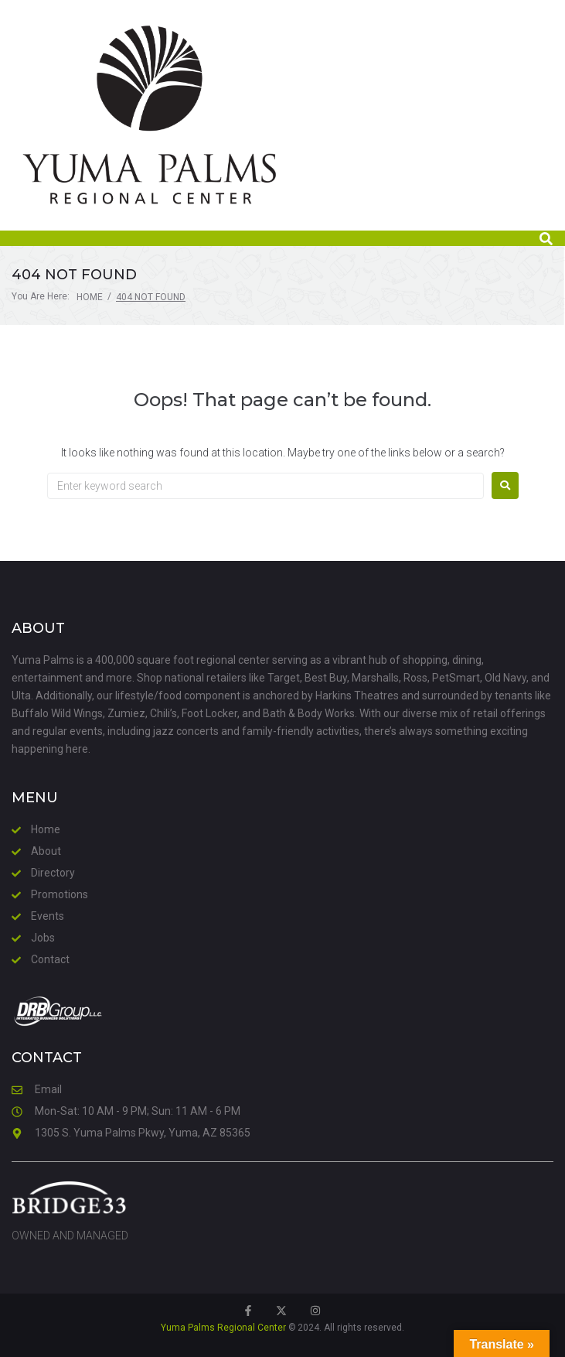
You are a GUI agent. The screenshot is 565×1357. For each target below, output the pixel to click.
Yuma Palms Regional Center (223, 1327)
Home (90, 297)
